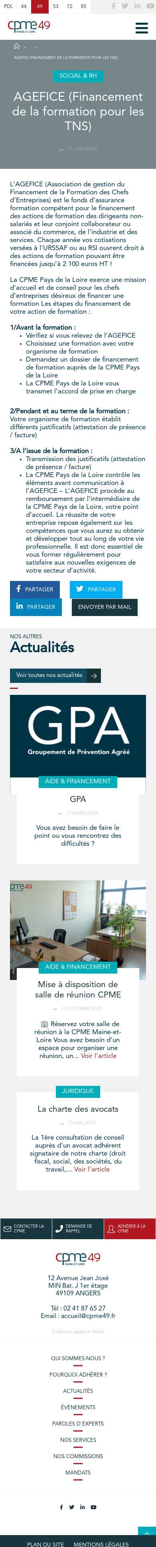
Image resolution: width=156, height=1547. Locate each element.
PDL (8, 6)
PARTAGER (34, 589)
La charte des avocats (78, 1109)
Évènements (78, 1407)
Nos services (78, 1440)
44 (24, 6)
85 (84, 6)
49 (40, 6)
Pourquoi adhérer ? (78, 1375)
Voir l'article (99, 1056)
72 (70, 6)
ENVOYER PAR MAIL (104, 607)
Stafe (98, 1331)
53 (56, 6)
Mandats (78, 1473)
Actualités (78, 1391)
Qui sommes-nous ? (78, 1358)
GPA (78, 800)
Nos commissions (78, 1456)
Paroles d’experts (78, 1424)
